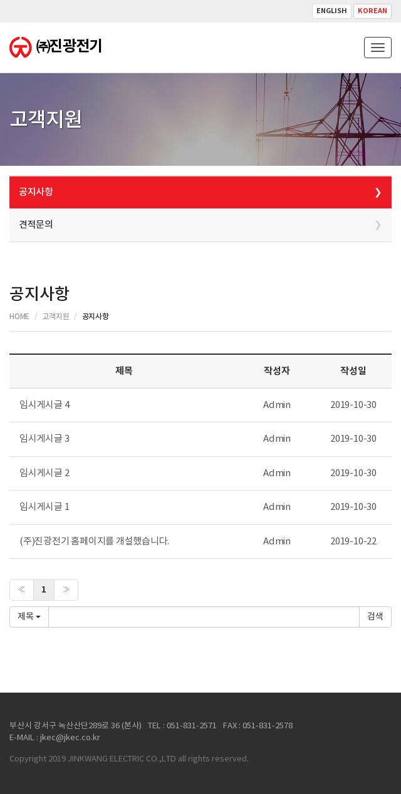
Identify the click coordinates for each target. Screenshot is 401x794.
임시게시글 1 (44, 507)
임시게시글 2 (44, 473)
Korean (372, 11)
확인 (375, 617)
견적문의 (36, 225)
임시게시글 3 (44, 439)
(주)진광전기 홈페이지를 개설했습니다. (94, 541)
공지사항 (36, 192)
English (331, 11)
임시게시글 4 (44, 405)
